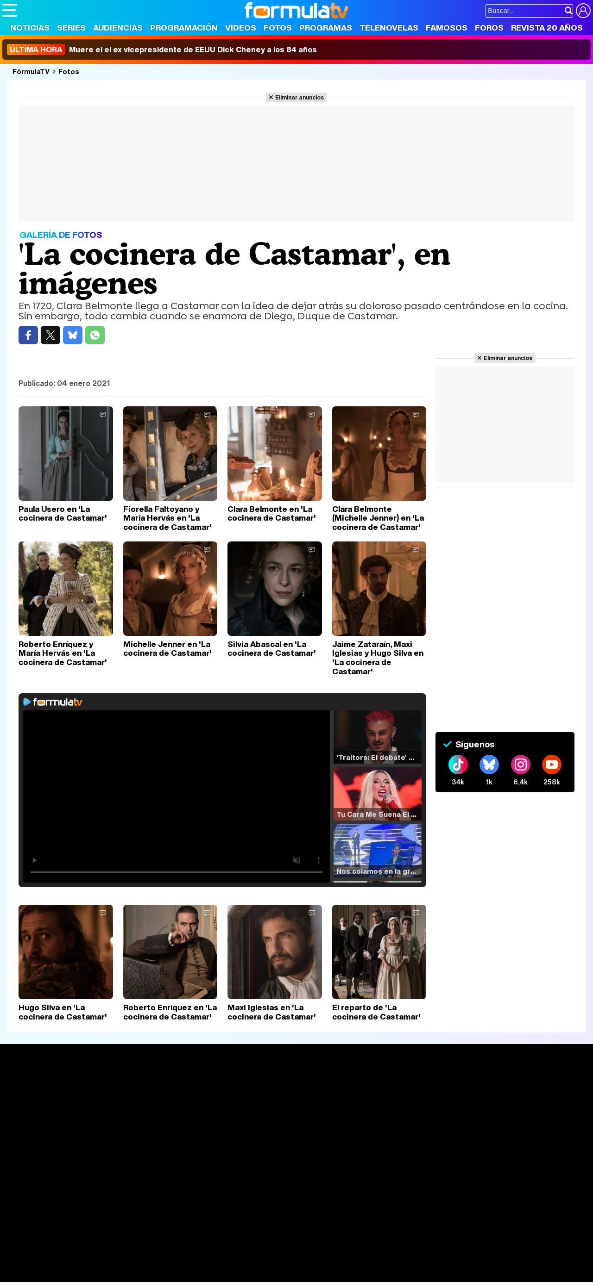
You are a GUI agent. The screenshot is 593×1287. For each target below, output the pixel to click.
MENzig (63, 1275)
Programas (325, 27)
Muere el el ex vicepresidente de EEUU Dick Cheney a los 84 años (162, 49)
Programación (184, 27)
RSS (381, 1197)
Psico (278, 1263)
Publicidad (316, 1197)
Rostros (487, 1088)
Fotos (278, 27)
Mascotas (307, 1263)
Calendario (141, 1099)
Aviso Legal (76, 1197)
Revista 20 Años (547, 27)
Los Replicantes (76, 1238)
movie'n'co (242, 1250)
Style (88, 1275)
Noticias (30, 27)
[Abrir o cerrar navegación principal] (9, 10)
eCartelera (150, 1250)
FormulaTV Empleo (97, 1250)
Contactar (353, 1197)
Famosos (446, 27)
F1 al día (148, 1275)
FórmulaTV (31, 71)
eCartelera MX (196, 1250)
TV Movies (141, 1118)
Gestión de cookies (264, 1197)
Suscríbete (494, 1122)
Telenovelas (389, 27)
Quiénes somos (28, 1197)
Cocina (215, 1263)
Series (71, 27)
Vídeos (240, 27)
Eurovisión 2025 (382, 1116)
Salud (190, 1263)
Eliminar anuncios (299, 97)
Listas (133, 1108)
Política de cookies (199, 1197)
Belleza (110, 1263)
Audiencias (118, 27)
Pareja (138, 1263)
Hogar (255, 1263)
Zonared (236, 1275)
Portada (25, 1088)
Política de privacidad (132, 1197)
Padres (165, 1263)
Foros (489, 27)
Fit (235, 1263)
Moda (85, 1263)
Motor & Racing (192, 1275)
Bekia (61, 1263)
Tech (123, 1275)
